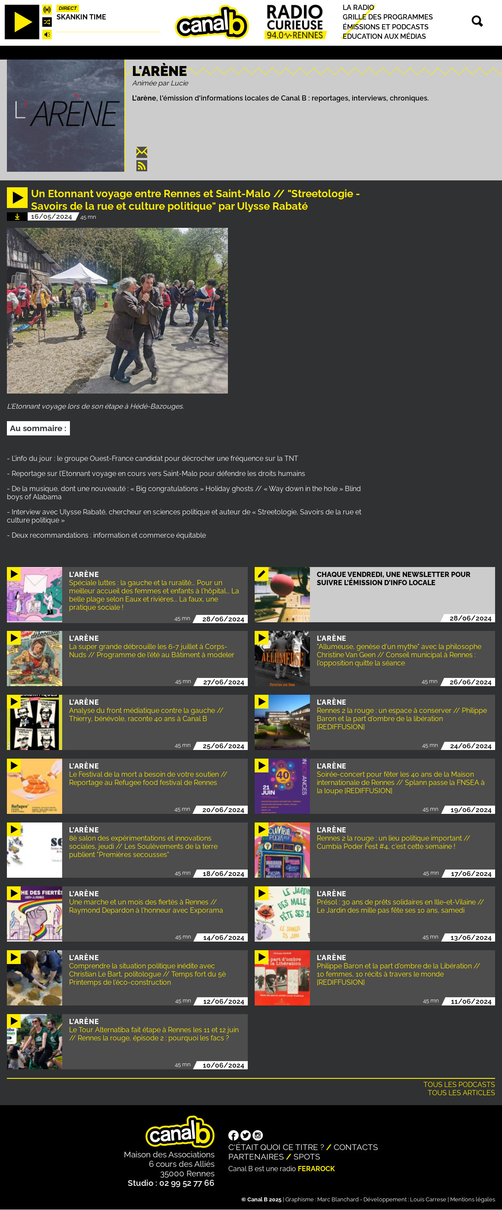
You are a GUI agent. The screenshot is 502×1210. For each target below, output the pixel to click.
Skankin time (81, 17)
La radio (358, 7)
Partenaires (256, 1156)
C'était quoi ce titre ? (276, 1147)
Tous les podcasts (459, 1085)
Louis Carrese (428, 1199)
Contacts (356, 1147)
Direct (68, 8)
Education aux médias (384, 36)
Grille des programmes (388, 17)
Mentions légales (472, 1199)
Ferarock (316, 1169)
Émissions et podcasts (386, 27)
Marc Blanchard (338, 1199)
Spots (307, 1156)
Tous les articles (461, 1093)
